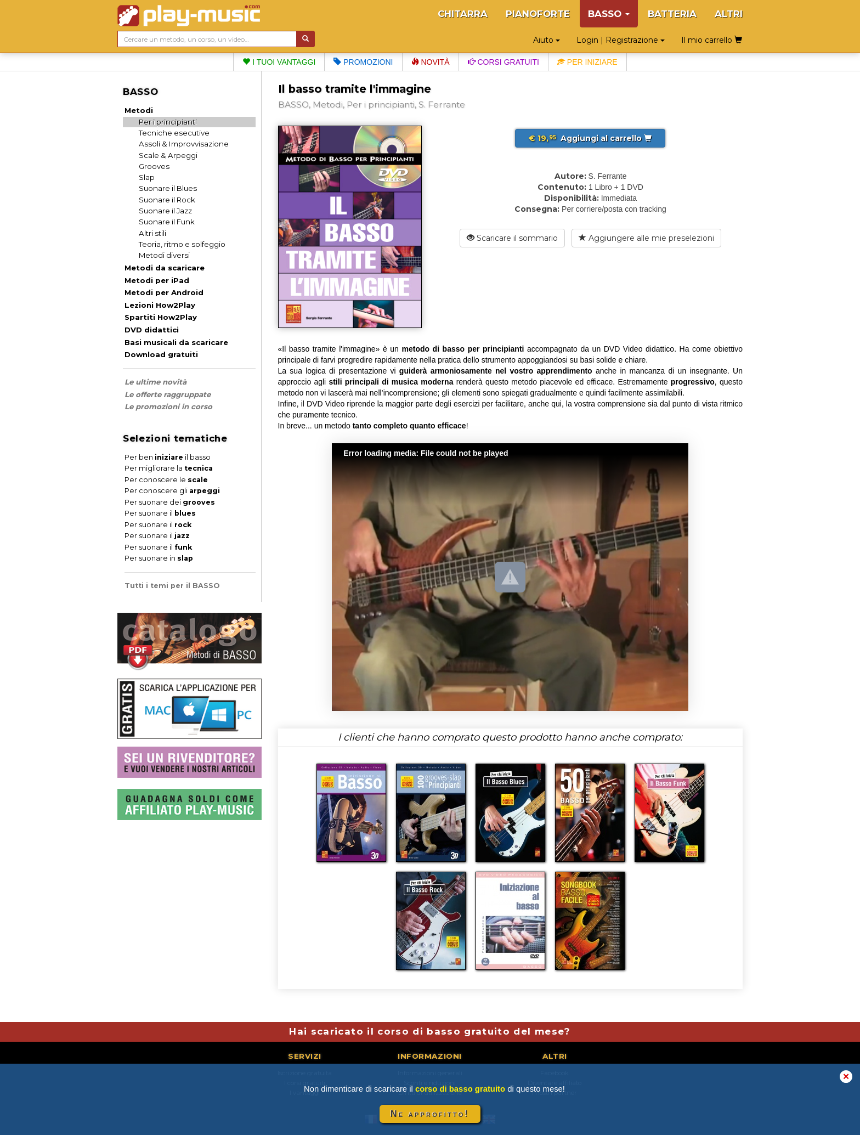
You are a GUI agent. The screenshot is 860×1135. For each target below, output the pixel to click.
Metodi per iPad (157, 280)
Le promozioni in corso (168, 406)
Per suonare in (159, 558)
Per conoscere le (166, 480)
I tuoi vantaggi (278, 62)
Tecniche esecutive (174, 132)
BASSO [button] (609, 13)
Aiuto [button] (546, 40)
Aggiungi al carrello (590, 138)
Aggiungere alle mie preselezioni (646, 238)
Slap (147, 177)
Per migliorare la (169, 468)
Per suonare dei (170, 502)
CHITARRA (463, 13)
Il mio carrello (711, 40)
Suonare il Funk (167, 221)
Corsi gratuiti (503, 62)
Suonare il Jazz (165, 210)
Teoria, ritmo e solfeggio (182, 244)
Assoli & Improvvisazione (184, 143)
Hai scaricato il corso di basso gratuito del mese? (429, 1031)
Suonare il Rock (167, 199)
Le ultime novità (155, 381)
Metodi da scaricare (165, 267)
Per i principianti (168, 121)
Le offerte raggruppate (168, 394)
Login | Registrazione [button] (620, 40)
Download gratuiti (161, 354)
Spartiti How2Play (161, 317)
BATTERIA (672, 13)
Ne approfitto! (430, 1114)
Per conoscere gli (172, 491)
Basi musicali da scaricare (176, 342)
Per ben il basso (168, 457)
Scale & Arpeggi (168, 155)
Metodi (139, 110)
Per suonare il (160, 513)
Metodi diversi (164, 255)
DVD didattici (152, 329)
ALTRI (729, 13)
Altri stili (152, 233)
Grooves (154, 166)
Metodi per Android (164, 292)
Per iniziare (587, 62)
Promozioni (363, 62)
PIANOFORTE (538, 13)
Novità (430, 62)
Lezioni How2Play (160, 305)
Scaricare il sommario (512, 238)
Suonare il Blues (168, 188)
